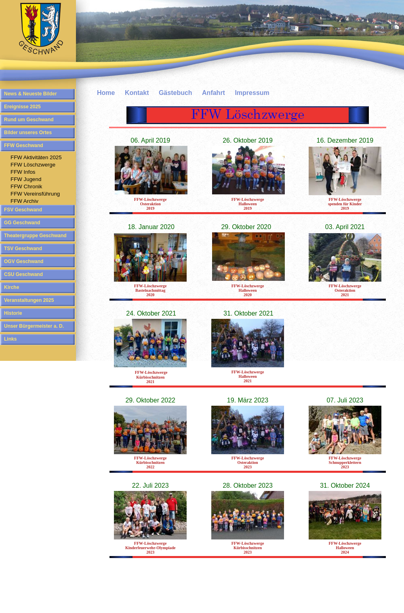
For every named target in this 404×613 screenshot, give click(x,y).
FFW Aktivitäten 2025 (36, 157)
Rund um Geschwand (29, 119)
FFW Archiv (24, 201)
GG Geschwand (22, 222)
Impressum (252, 92)
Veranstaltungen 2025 (29, 300)
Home (106, 92)
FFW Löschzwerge (33, 165)
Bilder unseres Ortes (28, 132)
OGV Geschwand (23, 261)
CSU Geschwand (23, 274)
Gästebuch (175, 92)
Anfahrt (213, 92)
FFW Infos (23, 172)
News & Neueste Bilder (30, 94)
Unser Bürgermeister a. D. (34, 326)
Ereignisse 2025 (22, 107)
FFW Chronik (26, 186)
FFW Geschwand (23, 145)
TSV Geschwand (23, 248)
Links (10, 339)
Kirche (11, 287)
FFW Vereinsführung (35, 194)
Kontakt (137, 92)
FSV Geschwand (23, 210)
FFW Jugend (26, 179)
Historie (13, 313)
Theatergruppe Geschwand (35, 235)
